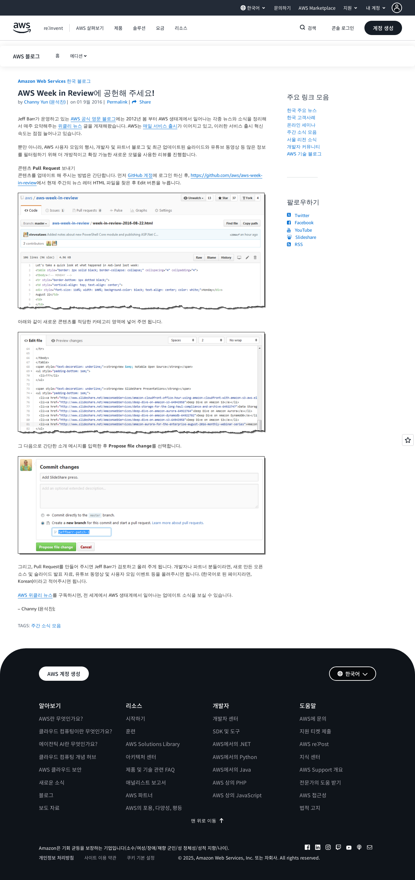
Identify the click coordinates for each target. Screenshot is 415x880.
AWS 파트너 (139, 795)
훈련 (131, 731)
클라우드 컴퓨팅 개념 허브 (67, 757)
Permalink (117, 101)
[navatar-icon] (397, 8)
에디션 (76, 56)
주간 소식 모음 (46, 625)
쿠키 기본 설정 (141, 857)
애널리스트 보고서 (146, 782)
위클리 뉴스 (70, 125)
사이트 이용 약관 (100, 857)
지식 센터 (310, 757)
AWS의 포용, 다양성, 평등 (154, 808)
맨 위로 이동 (207, 820)
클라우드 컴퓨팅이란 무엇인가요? (75, 731)
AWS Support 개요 (321, 769)
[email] (369, 848)
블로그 (46, 795)
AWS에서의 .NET (232, 744)
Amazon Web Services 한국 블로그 (54, 81)
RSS (295, 244)
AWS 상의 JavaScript (237, 795)
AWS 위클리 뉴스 (35, 595)
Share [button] (141, 101)
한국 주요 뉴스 (302, 110)
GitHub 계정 (140, 175)
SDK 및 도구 (226, 731)
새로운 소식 (52, 782)
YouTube (299, 230)
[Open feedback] (408, 440)
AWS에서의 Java (232, 769)
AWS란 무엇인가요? (61, 718)
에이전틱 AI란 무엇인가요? (68, 744)
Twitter (298, 215)
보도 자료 (49, 808)
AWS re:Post (314, 744)
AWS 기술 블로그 (304, 153)
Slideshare (301, 237)
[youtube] (348, 848)
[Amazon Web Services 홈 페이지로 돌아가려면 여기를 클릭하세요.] (22, 31)
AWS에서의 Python (235, 757)
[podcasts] (359, 848)
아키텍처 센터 (141, 757)
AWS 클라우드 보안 (60, 769)
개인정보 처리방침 (56, 857)
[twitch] (338, 848)
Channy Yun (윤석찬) (44, 101)
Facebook (300, 222)
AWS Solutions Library (153, 744)
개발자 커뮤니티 (303, 146)
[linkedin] (317, 848)
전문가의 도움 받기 (320, 782)
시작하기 (135, 718)
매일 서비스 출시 (160, 125)
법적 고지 (310, 808)
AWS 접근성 (313, 795)
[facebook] (307, 848)
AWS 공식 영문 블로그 (93, 118)
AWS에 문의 (313, 718)
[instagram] (328, 848)
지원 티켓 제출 (315, 731)
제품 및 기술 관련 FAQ (150, 769)
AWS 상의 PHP (229, 782)
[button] (403, 8)
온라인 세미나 (301, 125)
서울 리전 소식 (302, 139)
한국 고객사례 (301, 117)
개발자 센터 (225, 718)
